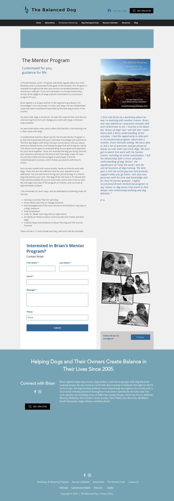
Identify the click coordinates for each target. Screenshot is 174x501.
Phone (30, 312)
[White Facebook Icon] (35, 392)
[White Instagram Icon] (40, 392)
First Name (32, 263)
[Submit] (57, 327)
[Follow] (140, 337)
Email (29, 276)
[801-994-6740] (141, 10)
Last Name (64, 263)
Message (31, 290)
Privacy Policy (107, 493)
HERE (35, 94)
